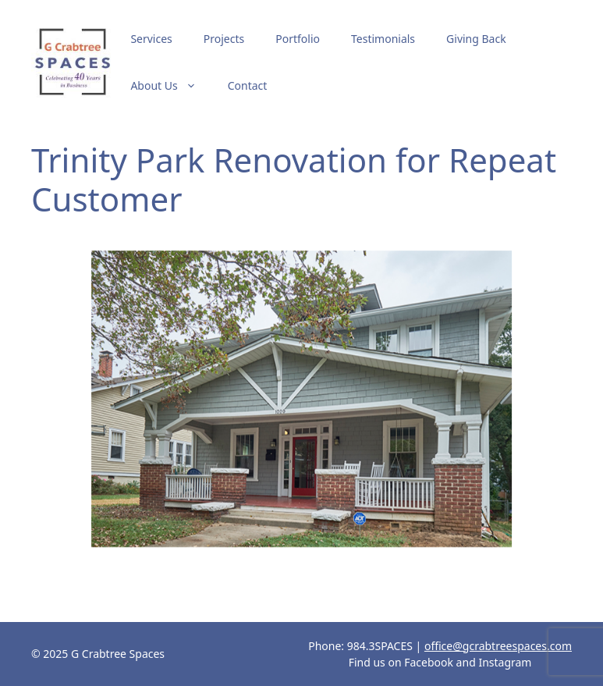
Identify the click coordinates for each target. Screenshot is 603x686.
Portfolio (297, 38)
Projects (224, 38)
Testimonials (383, 38)
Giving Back (476, 38)
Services (151, 38)
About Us (170, 85)
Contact (248, 85)
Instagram (504, 662)
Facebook (428, 662)
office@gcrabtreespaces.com (498, 645)
